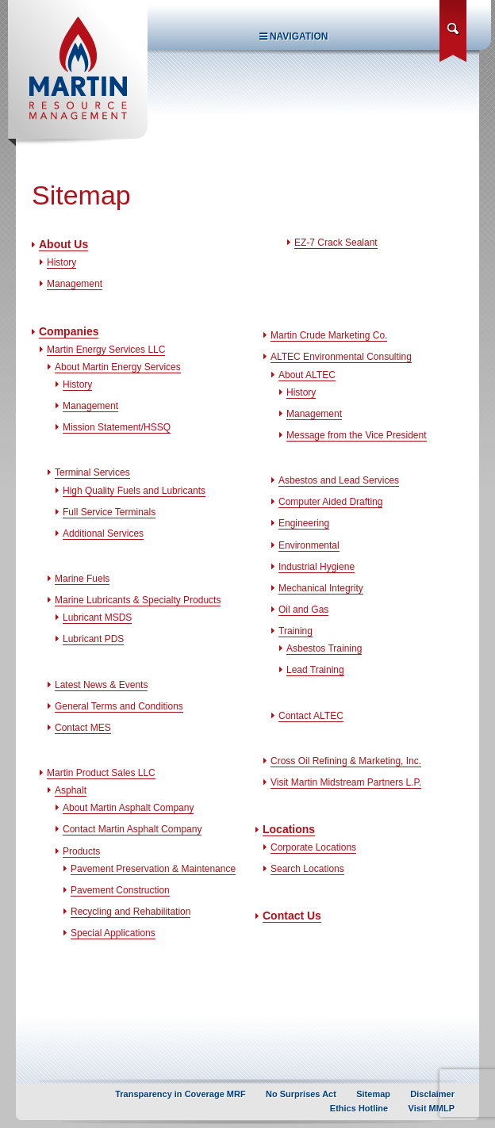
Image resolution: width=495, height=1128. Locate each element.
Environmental (309, 545)
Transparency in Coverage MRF (180, 1094)
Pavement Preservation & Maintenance (153, 868)
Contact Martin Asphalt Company (132, 829)
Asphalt (70, 790)
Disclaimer (432, 1094)
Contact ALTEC (310, 715)
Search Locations (307, 868)
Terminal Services (92, 472)
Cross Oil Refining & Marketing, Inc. (346, 761)
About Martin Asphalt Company (128, 807)
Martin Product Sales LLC (101, 772)
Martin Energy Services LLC (106, 349)
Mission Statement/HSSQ (117, 427)
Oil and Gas (303, 609)
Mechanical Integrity (320, 588)
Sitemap (373, 1094)
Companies (68, 331)
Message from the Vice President (356, 435)
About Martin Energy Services (118, 367)
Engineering (303, 523)
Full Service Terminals (109, 512)
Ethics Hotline (359, 1108)
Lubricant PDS (93, 638)
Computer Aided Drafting (330, 501)
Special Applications (113, 933)
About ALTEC (307, 374)
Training (295, 631)
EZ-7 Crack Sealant (336, 242)
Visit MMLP (432, 1108)
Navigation (293, 36)
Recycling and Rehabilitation (130, 911)
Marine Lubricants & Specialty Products (138, 600)
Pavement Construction (120, 890)
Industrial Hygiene (316, 566)
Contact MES (83, 727)
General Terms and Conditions (119, 706)
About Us (63, 244)
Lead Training (315, 669)
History (61, 262)
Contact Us (292, 915)
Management (74, 283)
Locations (289, 829)
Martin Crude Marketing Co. (329, 335)
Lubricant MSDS (97, 617)
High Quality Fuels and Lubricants (134, 490)
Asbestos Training (324, 648)
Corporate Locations (313, 847)
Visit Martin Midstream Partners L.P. (346, 782)
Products (81, 851)
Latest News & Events (101, 684)
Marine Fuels (82, 578)
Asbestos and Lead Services (338, 480)
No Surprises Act (301, 1094)
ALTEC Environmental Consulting (341, 356)
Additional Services (103, 533)
